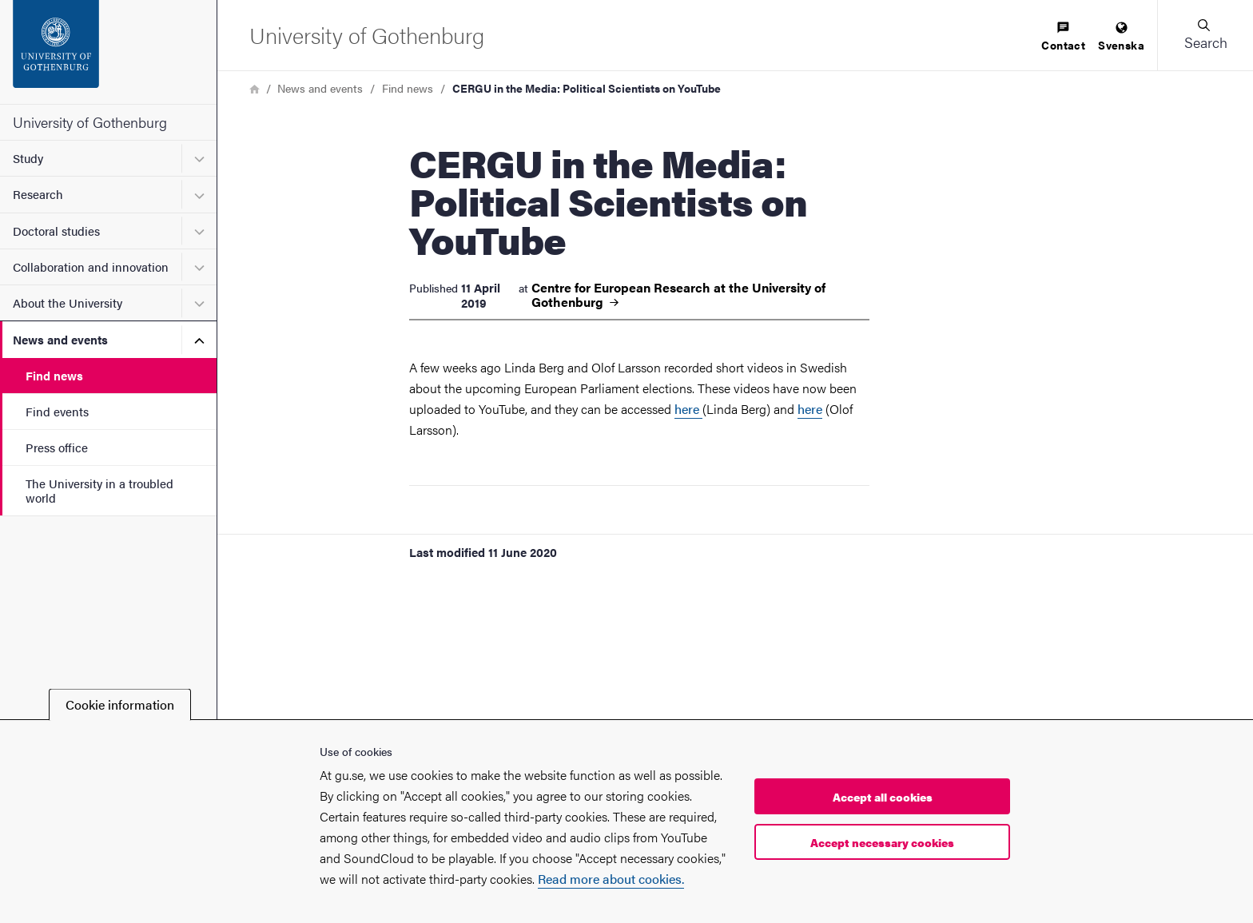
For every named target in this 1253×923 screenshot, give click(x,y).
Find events (57, 411)
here (688, 409)
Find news (54, 375)
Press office (57, 447)
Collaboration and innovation (91, 266)
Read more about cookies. (611, 878)
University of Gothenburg (90, 122)
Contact (1063, 37)
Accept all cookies (883, 797)
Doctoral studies (56, 230)
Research (38, 193)
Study (28, 157)
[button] (1205, 35)
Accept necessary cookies (882, 842)
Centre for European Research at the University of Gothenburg (678, 294)
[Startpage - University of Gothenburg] (108, 52)
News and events (60, 339)
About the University (67, 302)
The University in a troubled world (99, 490)
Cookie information (120, 704)
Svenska (1121, 37)
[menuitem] (1063, 37)
